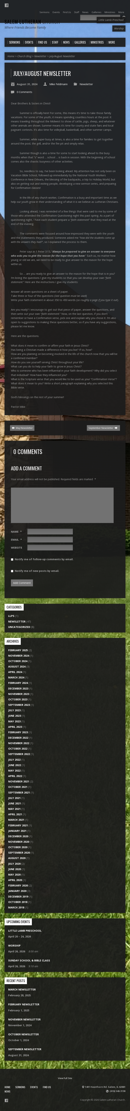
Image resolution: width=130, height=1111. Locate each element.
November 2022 (18, 743)
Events (34, 1087)
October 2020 (17, 847)
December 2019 (18, 896)
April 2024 (15, 672)
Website (16, 547)
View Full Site (65, 1078)
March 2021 (16, 819)
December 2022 (18, 737)
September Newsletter (103, 428)
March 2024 (16, 677)
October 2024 (17, 661)
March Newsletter (22, 989)
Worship (14, 945)
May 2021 (14, 809)
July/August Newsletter (62, 56)
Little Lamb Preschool (25, 930)
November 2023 (18, 694)
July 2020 (14, 863)
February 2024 (18, 683)
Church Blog (24, 56)
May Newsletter (22, 428)
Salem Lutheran (32, 21)
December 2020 (18, 836)
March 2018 (16, 907)
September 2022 (19, 754)
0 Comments (24, 92)
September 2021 (19, 792)
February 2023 (18, 732)
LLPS (11, 616)
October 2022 (17, 748)
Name (16, 531)
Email (16, 539)
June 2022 (14, 765)
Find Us (47, 1087)
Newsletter (40, 56)
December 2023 (18, 688)
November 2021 (18, 781)
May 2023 (14, 721)
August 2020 (16, 858)
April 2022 (15, 776)
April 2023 (15, 727)
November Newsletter (24, 1019)
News (7, 1091)
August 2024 (16, 666)
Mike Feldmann (58, 84)
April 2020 (15, 880)
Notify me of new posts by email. (37, 571)
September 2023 (19, 705)
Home (10, 56)
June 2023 (14, 715)
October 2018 (17, 902)
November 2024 (18, 655)
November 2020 (18, 841)
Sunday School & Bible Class (29, 960)
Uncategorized (19, 627)
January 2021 (17, 831)
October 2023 (17, 699)
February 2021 (18, 825)
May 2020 (14, 874)
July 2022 (14, 759)
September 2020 (19, 852)
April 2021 (15, 814)
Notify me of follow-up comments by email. (44, 559)
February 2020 (18, 885)
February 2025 (18, 650)
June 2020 (14, 869)
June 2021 (14, 803)
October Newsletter (23, 1034)
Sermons (20, 1087)
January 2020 (17, 891)
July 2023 (14, 710)
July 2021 (14, 798)
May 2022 (14, 770)
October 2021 (17, 787)
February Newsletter (23, 1004)
